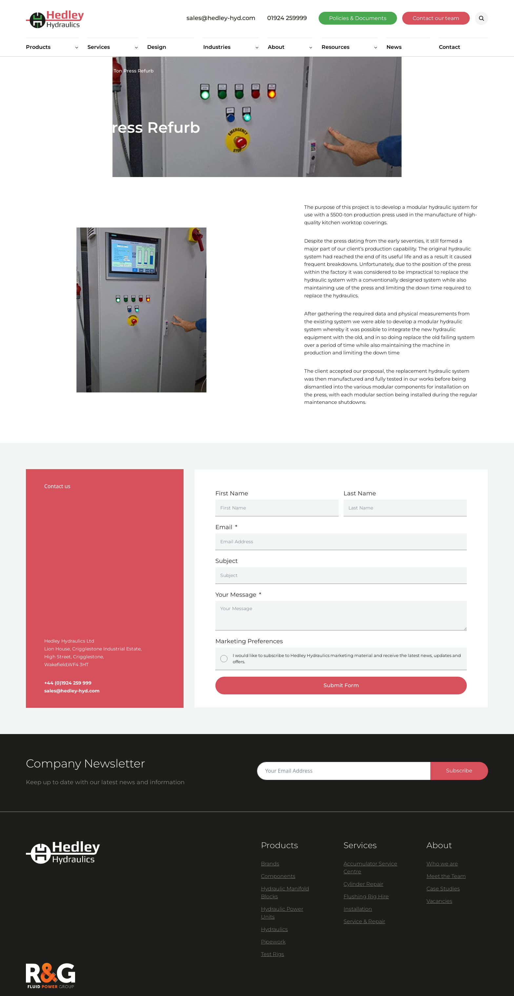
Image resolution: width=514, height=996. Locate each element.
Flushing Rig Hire (366, 896)
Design (156, 47)
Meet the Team (446, 876)
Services (99, 47)
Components (278, 876)
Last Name (360, 493)
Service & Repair (364, 921)
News (394, 47)
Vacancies (439, 901)
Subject (226, 561)
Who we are (442, 864)
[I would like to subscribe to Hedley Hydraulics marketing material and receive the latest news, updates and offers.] (223, 658)
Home (33, 71)
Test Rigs (272, 954)
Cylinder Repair (363, 884)
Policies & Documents (357, 18)
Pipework (273, 942)
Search (481, 18)
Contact (449, 47)
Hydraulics (274, 929)
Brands (270, 864)
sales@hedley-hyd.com (221, 18)
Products (38, 47)
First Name (231, 493)
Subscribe (459, 770)
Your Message (235, 594)
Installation (358, 909)
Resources (335, 47)
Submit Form (341, 685)
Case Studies (70, 71)
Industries (216, 47)
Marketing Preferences (249, 641)
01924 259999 (287, 18)
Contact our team (436, 18)
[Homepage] (99, 18)
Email (223, 527)
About (276, 47)
